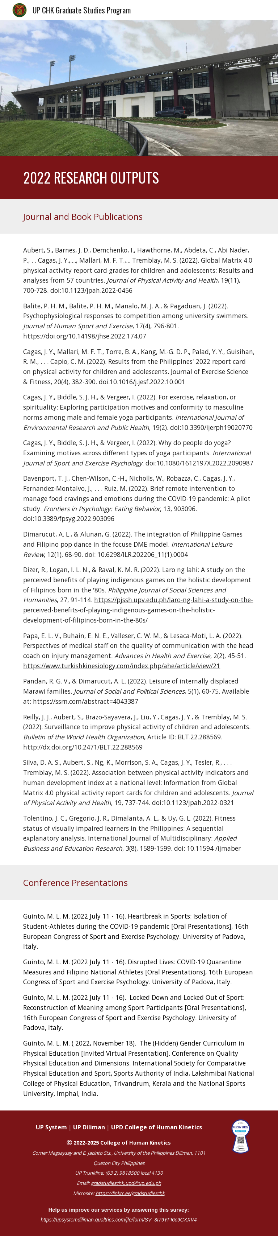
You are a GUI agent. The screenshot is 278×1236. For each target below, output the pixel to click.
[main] (138, 177)
